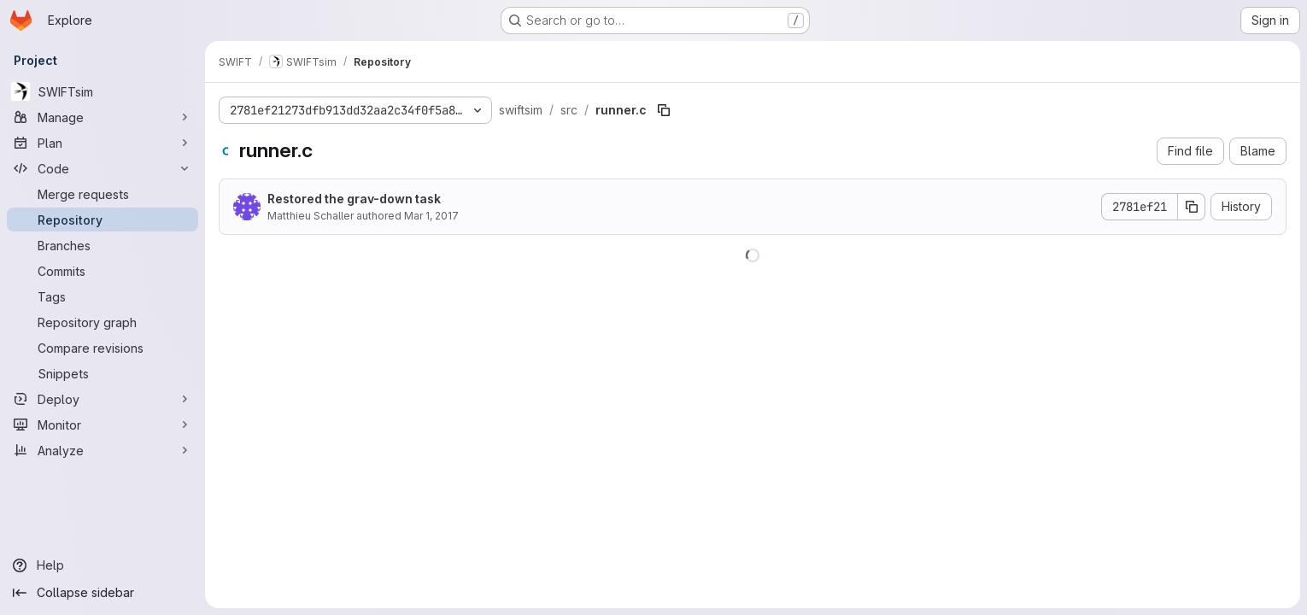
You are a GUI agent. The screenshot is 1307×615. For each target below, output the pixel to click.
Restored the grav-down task (354, 198)
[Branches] (102, 245)
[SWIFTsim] (102, 91)
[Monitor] (102, 424)
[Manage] (102, 117)
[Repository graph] (102, 322)
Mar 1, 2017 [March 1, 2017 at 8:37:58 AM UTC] (431, 215)
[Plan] (102, 143)
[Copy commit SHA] (1191, 206)
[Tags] (102, 296)
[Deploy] (102, 399)
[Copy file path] (663, 110)
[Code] (102, 168)
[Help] (102, 565)
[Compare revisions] (102, 348)
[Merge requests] (102, 194)
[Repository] (102, 219)
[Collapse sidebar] (102, 593)
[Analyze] (102, 450)
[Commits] (102, 271)
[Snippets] (102, 373)
